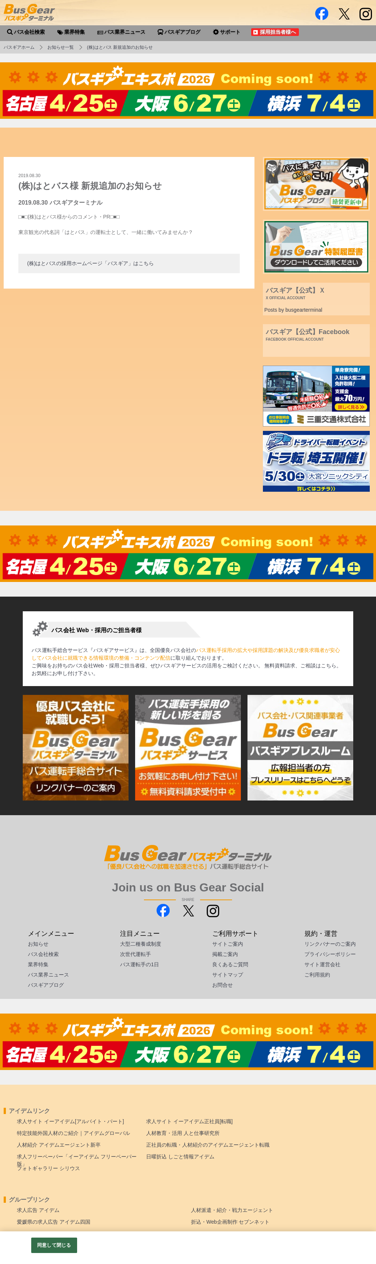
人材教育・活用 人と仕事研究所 (183, 1133)
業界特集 (38, 964)
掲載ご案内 (225, 954)
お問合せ (222, 985)
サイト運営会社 (322, 964)
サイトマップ (227, 975)
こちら (328, 665)
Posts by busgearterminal (293, 310)
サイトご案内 (227, 944)
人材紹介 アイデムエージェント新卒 (59, 1145)
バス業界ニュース (48, 975)
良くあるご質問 (230, 964)
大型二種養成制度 (140, 944)
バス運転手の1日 (139, 964)
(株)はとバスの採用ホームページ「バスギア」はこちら (90, 263)
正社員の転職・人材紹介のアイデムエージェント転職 (208, 1145)
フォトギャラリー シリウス (48, 1168)
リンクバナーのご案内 (330, 944)
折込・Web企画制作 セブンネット (230, 1222)
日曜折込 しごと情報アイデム (180, 1156)
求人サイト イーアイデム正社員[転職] (189, 1121)
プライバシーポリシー (330, 954)
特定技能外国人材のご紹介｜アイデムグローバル (73, 1133)
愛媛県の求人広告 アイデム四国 (53, 1222)
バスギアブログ (46, 985)
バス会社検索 (43, 954)
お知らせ (38, 944)
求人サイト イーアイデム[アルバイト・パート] (70, 1121)
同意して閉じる (54, 1245)
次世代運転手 (135, 954)
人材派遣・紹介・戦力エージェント (232, 1210)
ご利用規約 (317, 975)
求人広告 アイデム (38, 1210)
